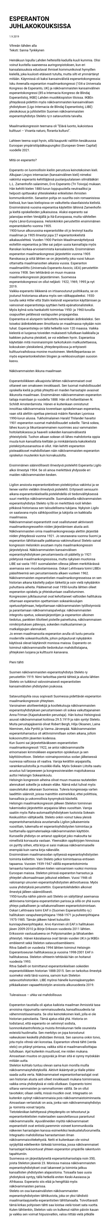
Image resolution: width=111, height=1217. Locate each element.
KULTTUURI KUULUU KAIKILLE (26, 1152)
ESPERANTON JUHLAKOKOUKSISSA (36, 20)
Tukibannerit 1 (15, 1165)
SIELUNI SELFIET (92, 1155)
